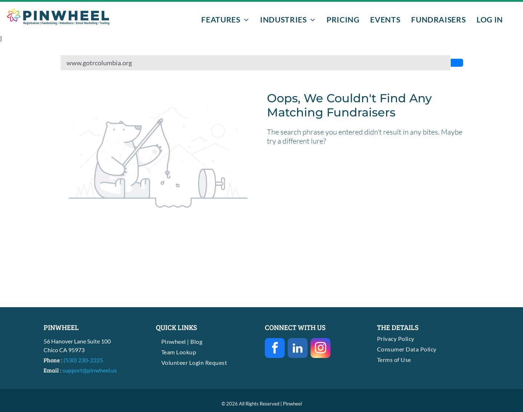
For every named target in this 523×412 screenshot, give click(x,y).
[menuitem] (225, 19)
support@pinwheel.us (89, 370)
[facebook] (275, 349)
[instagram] (321, 349)
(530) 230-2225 (83, 360)
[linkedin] (298, 349)
